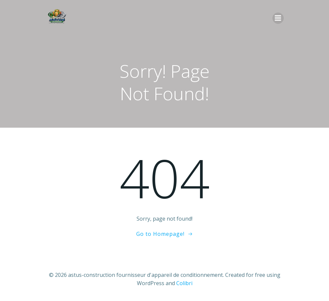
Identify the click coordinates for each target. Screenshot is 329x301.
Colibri (184, 283)
